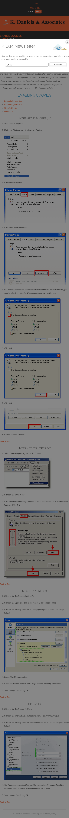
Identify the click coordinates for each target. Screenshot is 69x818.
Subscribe (58, 65)
